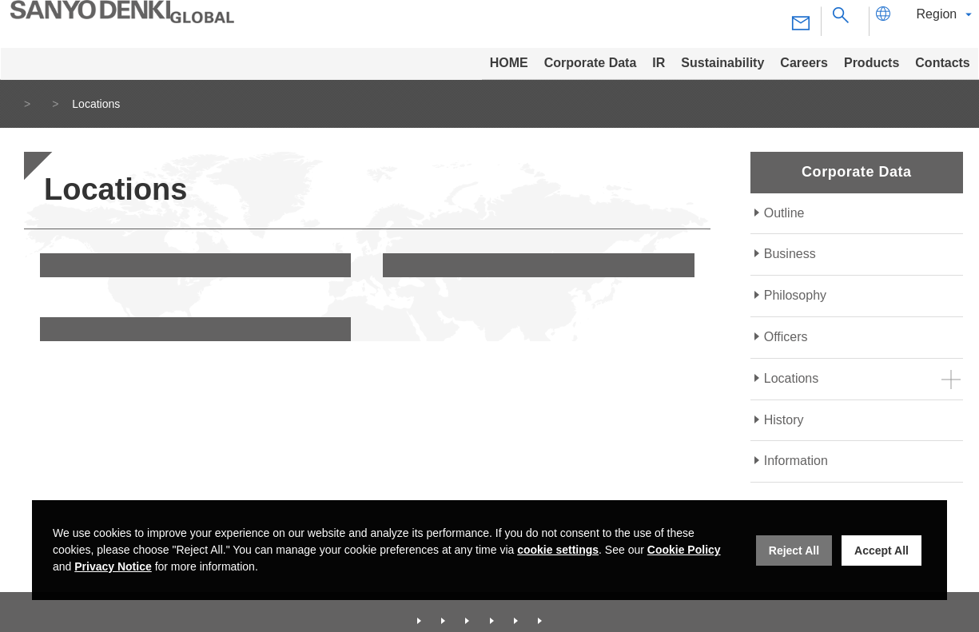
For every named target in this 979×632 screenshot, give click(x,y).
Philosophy (795, 295)
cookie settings (558, 549)
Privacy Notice (113, 566)
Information (796, 460)
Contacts (664, 609)
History (784, 420)
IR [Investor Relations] (390, 609)
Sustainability (453, 609)
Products (596, 609)
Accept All (881, 550)
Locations (791, 378)
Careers (530, 609)
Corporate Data (112, 103)
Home (31, 103)
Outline (784, 213)
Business (790, 253)
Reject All (794, 550)
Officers (786, 337)
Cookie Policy (684, 549)
